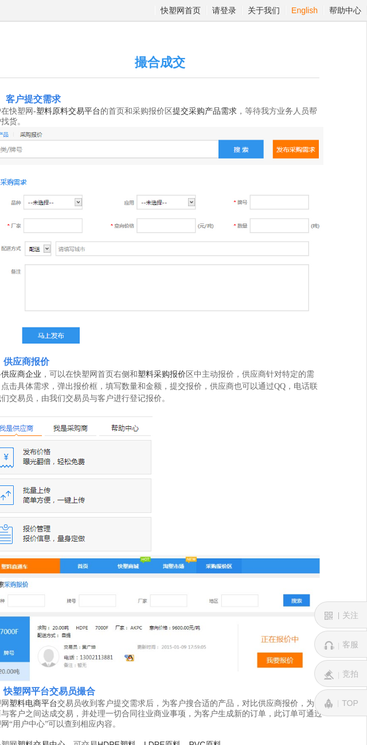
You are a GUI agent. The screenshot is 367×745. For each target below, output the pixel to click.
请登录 (224, 10)
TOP (340, 703)
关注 (341, 616)
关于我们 (264, 10)
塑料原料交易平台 (68, 111)
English (304, 10)
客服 (341, 645)
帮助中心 (345, 10)
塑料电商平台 (33, 703)
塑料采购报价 (162, 374)
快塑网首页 (181, 10)
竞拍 (341, 674)
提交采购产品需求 (205, 111)
